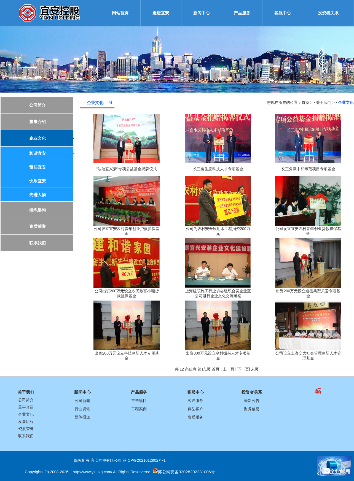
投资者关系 (328, 12)
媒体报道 (82, 417)
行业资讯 (82, 409)
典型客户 (195, 409)
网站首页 (120, 12)
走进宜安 (160, 12)
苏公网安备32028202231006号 (186, 471)
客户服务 (195, 400)
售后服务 (195, 417)
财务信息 (251, 409)
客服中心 (282, 12)
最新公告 (251, 400)
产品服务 (242, 12)
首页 (305, 102)
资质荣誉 (26, 428)
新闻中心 (201, 12)
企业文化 (26, 414)
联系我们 (26, 436)
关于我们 (323, 102)
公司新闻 (82, 400)
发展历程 (26, 421)
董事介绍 (26, 407)
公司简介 (26, 400)
